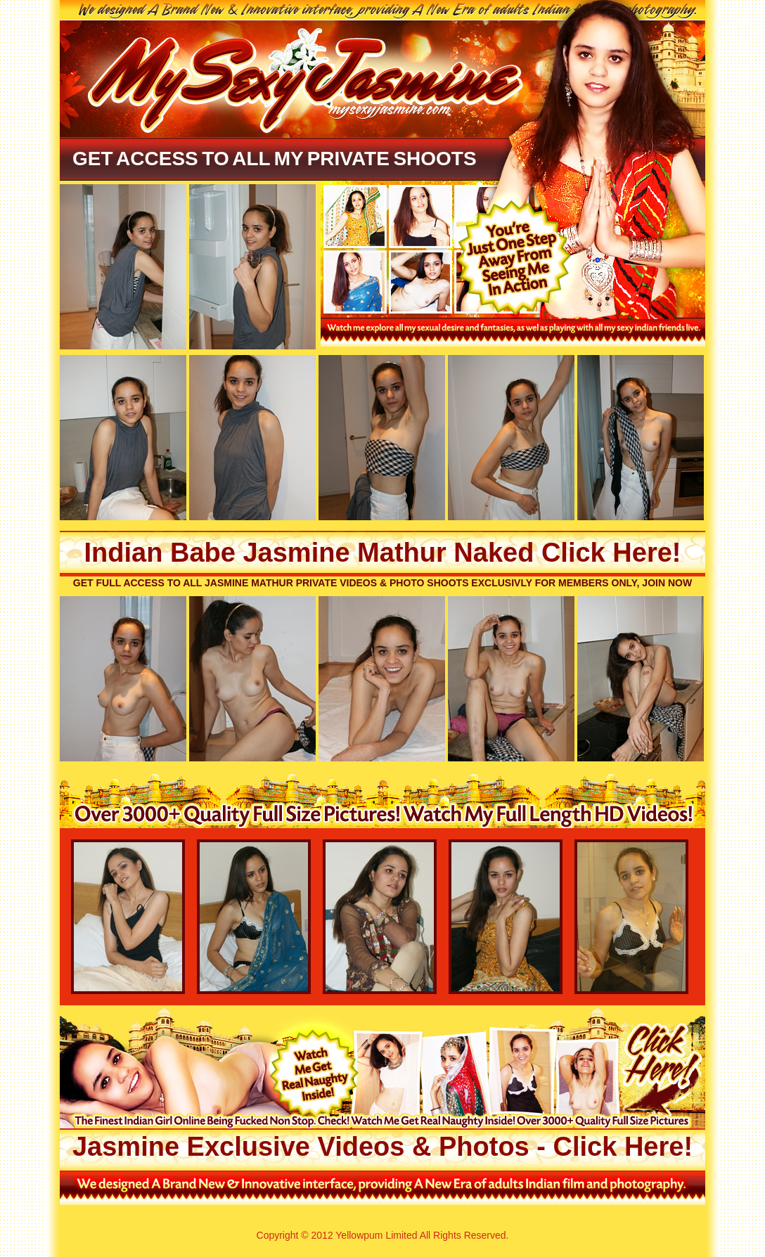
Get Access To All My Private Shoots (274, 158)
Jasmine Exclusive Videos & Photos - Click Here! (382, 1146)
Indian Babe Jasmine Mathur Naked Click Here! (382, 552)
